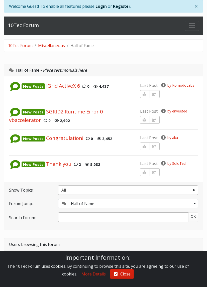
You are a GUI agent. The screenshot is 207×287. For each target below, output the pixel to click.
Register (121, 6)
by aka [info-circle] (169, 137)
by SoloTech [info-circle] (174, 163)
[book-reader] (145, 94)
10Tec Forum (23, 25)
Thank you (58, 164)
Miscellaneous (51, 45)
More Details (93, 274)
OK (193, 216)
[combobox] (128, 203)
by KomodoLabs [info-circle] (177, 85)
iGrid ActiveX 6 (63, 85)
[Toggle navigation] (192, 26)
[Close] (196, 6)
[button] (15, 85)
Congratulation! (64, 138)
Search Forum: (22, 217)
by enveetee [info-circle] (174, 111)
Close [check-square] (122, 274)
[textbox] (128, 203)
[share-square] (155, 94)
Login (101, 6)
